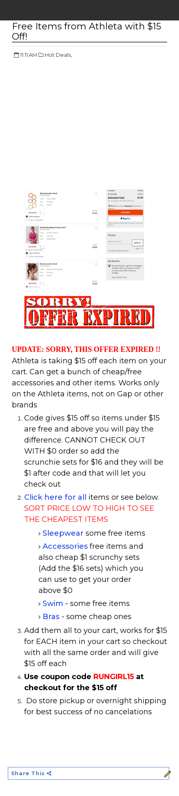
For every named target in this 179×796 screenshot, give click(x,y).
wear (74, 533)
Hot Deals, (58, 54)
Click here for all (55, 497)
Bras (51, 616)
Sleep (53, 533)
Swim (53, 603)
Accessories (65, 546)
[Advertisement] (81, 124)
